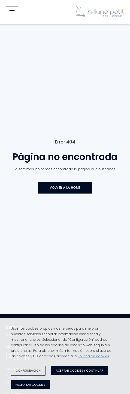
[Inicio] (100, 12)
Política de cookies (93, 356)
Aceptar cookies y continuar (79, 370)
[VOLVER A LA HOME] (65, 188)
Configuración (28, 370)
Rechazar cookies (30, 384)
